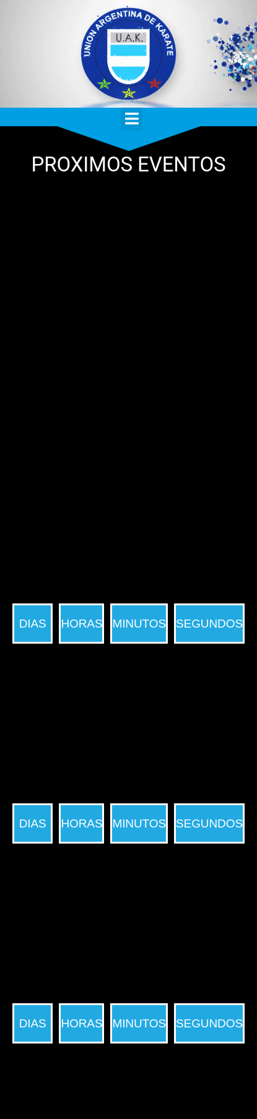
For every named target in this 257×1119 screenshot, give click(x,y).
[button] (131, 119)
